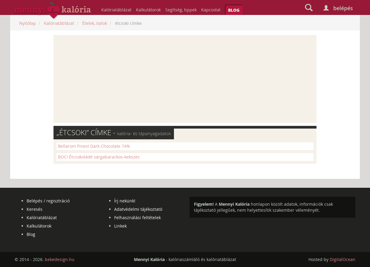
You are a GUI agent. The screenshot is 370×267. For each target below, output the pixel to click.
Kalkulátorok (148, 10)
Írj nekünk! (124, 201)
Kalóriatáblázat (116, 10)
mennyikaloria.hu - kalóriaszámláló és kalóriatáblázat (52, 10)
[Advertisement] (185, 79)
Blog (233, 10)
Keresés (34, 209)
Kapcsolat (211, 10)
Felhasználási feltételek (137, 217)
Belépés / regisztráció (48, 201)
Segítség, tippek (181, 10)
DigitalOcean (342, 259)
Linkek (120, 226)
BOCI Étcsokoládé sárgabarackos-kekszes (99, 157)
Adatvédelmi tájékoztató (138, 209)
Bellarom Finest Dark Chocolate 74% (94, 146)
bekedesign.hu (59, 259)
